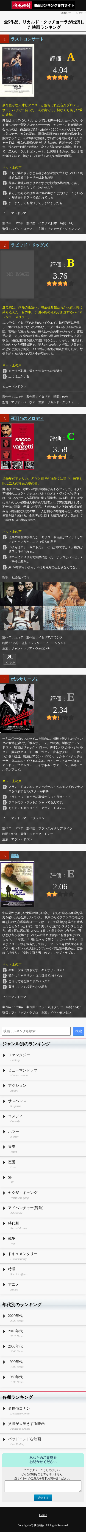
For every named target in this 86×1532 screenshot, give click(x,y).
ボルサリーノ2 (24, 679)
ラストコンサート (27, 39)
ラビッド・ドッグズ (29, 245)
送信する (43, 1497)
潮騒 (15, 856)
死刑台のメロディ (27, 418)
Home (43, 1515)
